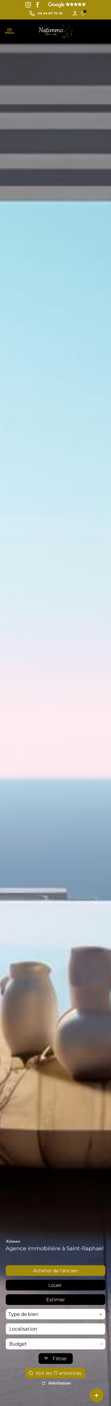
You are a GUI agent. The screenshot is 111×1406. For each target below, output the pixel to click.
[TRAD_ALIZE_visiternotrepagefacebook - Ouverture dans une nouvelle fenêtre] (37, 5)
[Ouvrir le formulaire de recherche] (56, 1368)
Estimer (55, 1310)
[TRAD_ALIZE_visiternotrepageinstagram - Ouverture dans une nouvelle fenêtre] (28, 5)
